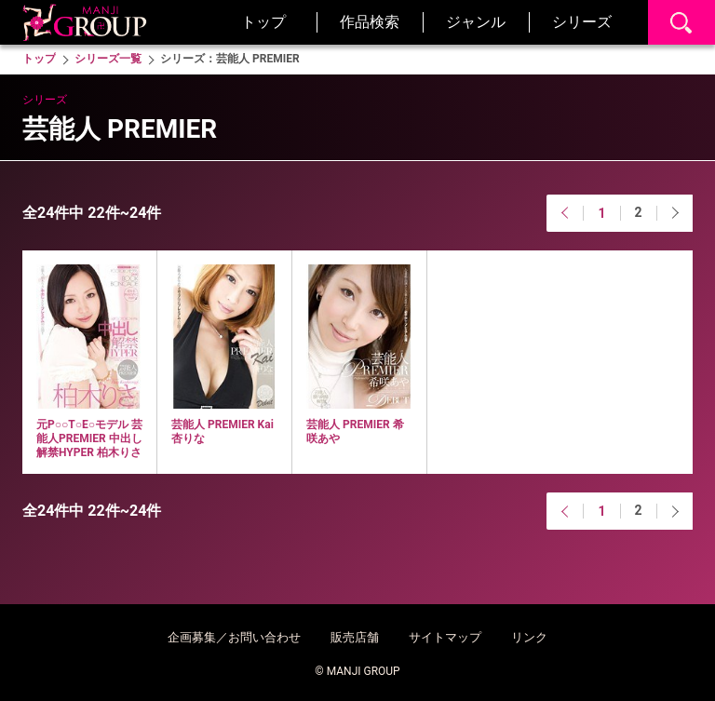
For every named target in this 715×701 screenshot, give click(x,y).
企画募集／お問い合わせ (234, 637)
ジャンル (476, 22)
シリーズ (582, 22)
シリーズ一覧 (108, 58)
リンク (529, 637)
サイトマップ (445, 637)
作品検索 (369, 22)
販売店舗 (355, 637)
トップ (263, 22)
